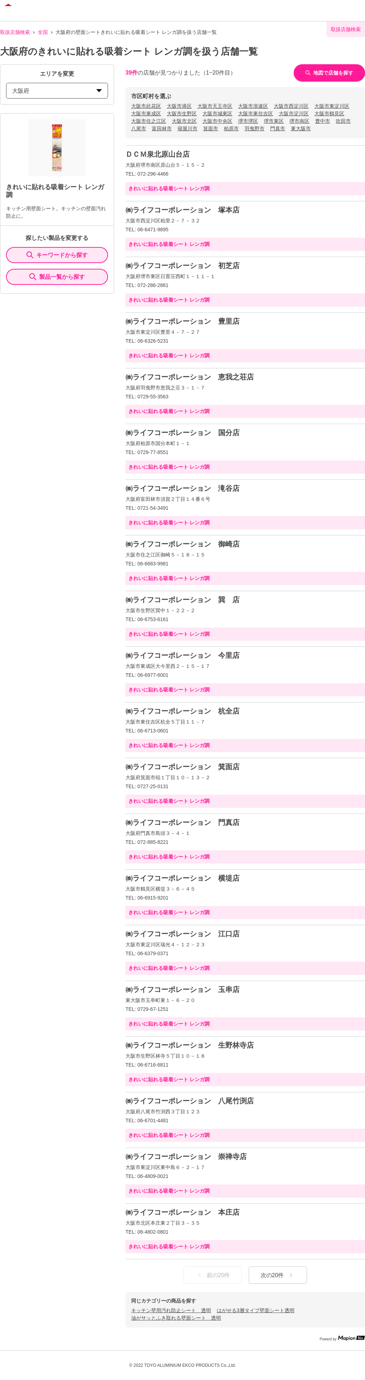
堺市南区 (299, 121)
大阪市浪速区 (253, 106)
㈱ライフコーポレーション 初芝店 (182, 266)
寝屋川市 (187, 128)
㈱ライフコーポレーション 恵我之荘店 (189, 377)
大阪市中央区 (217, 121)
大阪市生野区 (182, 113)
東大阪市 (301, 128)
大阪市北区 (184, 121)
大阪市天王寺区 (214, 106)
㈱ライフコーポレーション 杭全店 (182, 711)
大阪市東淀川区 (331, 106)
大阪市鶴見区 (329, 113)
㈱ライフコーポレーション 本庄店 (182, 1212)
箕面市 (210, 128)
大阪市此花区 (146, 106)
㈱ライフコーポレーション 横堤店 (182, 878)
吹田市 (343, 121)
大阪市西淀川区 (291, 106)
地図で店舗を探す (329, 73)
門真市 (277, 128)
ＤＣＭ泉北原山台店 (157, 154)
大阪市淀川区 (294, 113)
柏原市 (231, 128)
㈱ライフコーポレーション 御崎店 (182, 544)
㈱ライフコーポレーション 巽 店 (182, 600)
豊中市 (322, 121)
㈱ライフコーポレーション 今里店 (182, 655)
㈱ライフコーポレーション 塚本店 (182, 210)
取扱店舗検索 (15, 32)
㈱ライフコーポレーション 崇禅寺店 (186, 1156)
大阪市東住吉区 (255, 113)
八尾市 (138, 128)
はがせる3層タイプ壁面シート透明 (255, 1310)
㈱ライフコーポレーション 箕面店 (182, 767)
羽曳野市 (254, 128)
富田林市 (162, 128)
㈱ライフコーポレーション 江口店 (182, 934)
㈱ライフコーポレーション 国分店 (182, 433)
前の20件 (212, 1275)
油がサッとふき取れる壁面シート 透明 (176, 1318)
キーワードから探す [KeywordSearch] (57, 254)
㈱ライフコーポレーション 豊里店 (182, 321)
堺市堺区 (248, 121)
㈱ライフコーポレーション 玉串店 (182, 989)
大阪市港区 (179, 106)
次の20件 (278, 1275)
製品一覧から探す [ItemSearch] (57, 276)
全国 (43, 32)
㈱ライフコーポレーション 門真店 (182, 822)
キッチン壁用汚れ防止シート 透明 (171, 1310)
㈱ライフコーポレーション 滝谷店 (182, 488)
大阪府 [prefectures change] (57, 91)
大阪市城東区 (217, 113)
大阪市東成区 (146, 113)
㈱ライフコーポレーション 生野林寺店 (189, 1045)
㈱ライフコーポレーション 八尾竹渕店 (189, 1101)
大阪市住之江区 (148, 121)
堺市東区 (274, 121)
